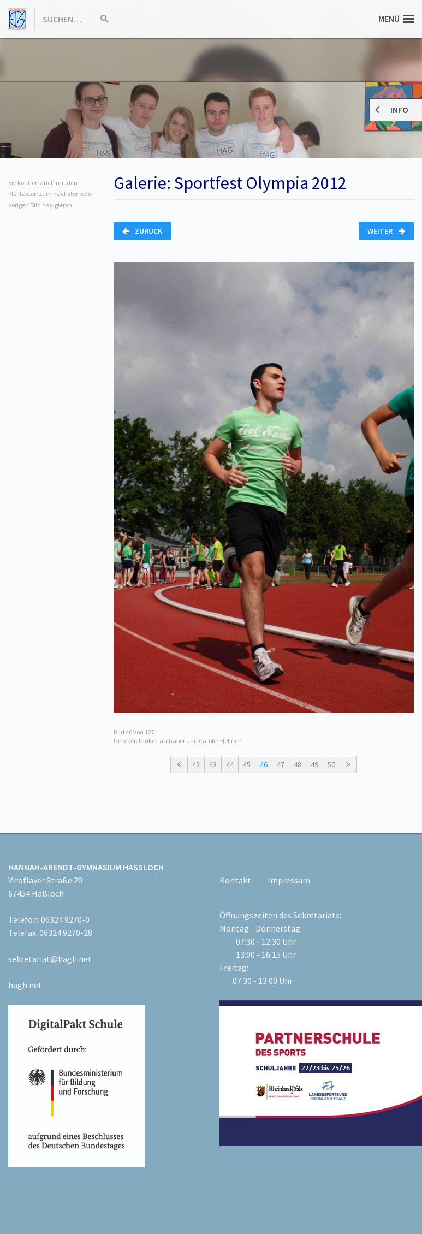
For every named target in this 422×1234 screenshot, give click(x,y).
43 (213, 764)
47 (280, 764)
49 (314, 764)
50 (331, 764)
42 (196, 764)
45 (247, 764)
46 (264, 764)
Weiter (386, 231)
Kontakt (235, 880)
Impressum (289, 880)
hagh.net (25, 985)
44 (230, 764)
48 (297, 764)
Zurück (142, 231)
